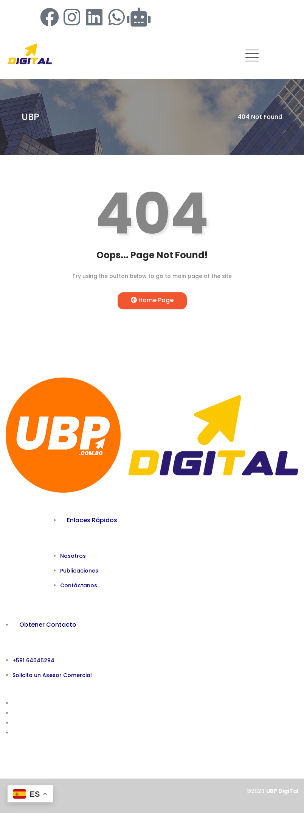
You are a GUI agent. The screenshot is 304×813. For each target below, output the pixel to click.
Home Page (152, 300)
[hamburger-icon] (252, 56)
